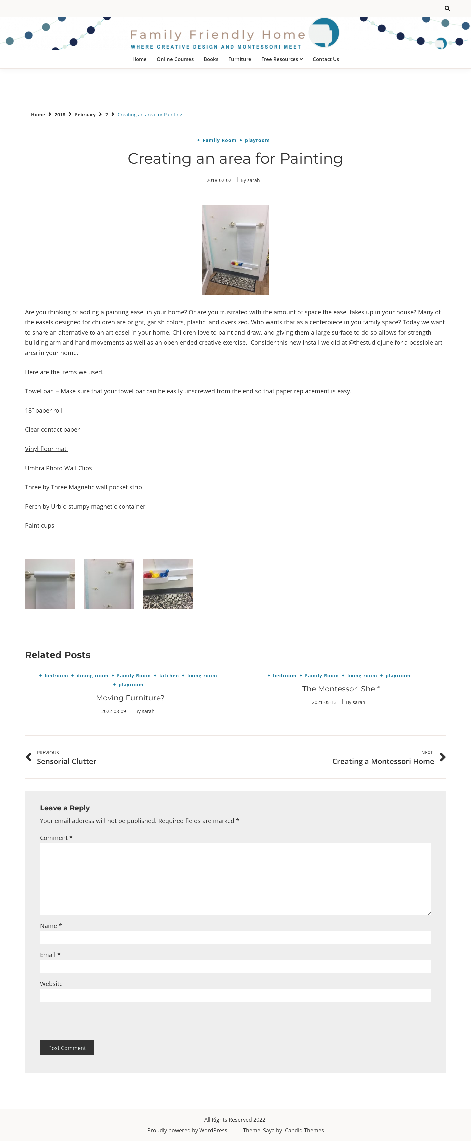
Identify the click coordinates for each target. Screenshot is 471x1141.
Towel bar (39, 391)
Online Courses (175, 59)
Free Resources (279, 59)
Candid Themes (304, 1130)
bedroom (56, 675)
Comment (56, 838)
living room (202, 675)
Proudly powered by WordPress (188, 1130)
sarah (253, 180)
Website (51, 984)
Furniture (239, 59)
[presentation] (90, 1021)
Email (50, 955)
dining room (93, 675)
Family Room (220, 140)
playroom (257, 140)
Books (211, 59)
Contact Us (326, 59)
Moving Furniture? (130, 697)
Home (139, 59)
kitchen (169, 675)
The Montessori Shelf (340, 688)
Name (51, 926)
